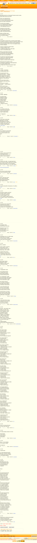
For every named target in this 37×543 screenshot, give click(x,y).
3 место (7, 523)
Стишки (24, 0)
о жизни (1, 125)
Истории (8, 0)
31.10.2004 (1, 326)
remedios (14, 513)
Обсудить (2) (8, 136)
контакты (6, 539)
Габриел (14, 115)
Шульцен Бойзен (15, 208)
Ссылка (8, 36)
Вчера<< (1, 525)
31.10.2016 (1, 169)
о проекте (9, 539)
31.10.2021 (1, 107)
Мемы (14, 0)
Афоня (14, 232)
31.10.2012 (1, 202)
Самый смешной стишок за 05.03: (6, 529)
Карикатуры (30, 0)
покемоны (3, 125)
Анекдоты (2, 0)
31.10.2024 (1, 39)
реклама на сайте (2, 539)
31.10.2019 (1, 129)
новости (15, 539)
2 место (4, 523)
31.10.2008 (1, 259)
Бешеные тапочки (15, 304)
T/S (13, 427)
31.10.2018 (1, 151)
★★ (16, 165)
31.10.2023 (1, 68)
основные (4, 534)
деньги (1, 198)
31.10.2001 (1, 440)
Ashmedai (14, 165)
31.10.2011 (1, 223)
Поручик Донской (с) (15, 446)
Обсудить (8, 115)
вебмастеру (12, 539)
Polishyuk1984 (16, 136)
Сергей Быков (15, 173)
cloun (14, 257)
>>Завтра (4, 525)
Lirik (13, 421)
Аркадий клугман (15, 265)
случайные (7, 534)
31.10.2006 (1, 298)
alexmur (14, 157)
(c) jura (14, 521)
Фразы (19, 0)
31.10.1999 (1, 459)
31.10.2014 (1, 184)
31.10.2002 (1, 430)
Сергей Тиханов (15, 90)
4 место (10, 523)
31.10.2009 (1, 243)
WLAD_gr (14, 188)
